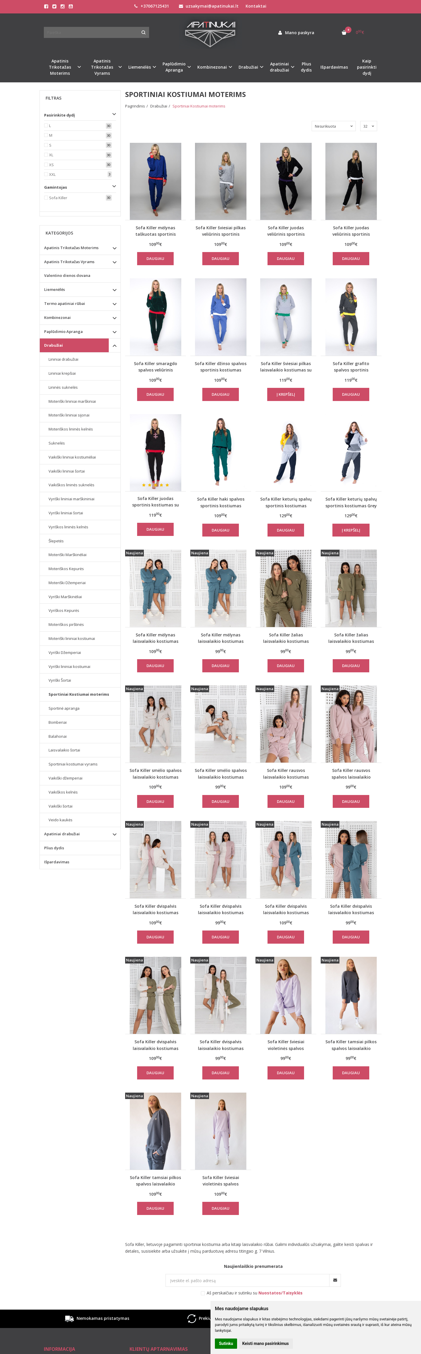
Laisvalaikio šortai (64, 750)
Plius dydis (306, 67)
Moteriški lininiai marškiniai (72, 401)
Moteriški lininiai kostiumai (72, 638)
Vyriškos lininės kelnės (68, 527)
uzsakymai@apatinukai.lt (209, 6)
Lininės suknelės (63, 387)
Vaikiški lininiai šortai (67, 471)
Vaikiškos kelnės (63, 792)
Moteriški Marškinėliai (68, 554)
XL (51, 154)
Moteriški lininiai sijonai (69, 415)
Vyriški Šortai (60, 680)
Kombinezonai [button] (212, 67)
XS (51, 164)
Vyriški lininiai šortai (66, 512)
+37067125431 (151, 6)
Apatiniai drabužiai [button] (279, 67)
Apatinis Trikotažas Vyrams (69, 261)
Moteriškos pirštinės (66, 624)
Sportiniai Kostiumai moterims (79, 694)
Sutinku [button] (226, 1343)
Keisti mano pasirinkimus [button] (265, 1343)
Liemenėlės (54, 289)
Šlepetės (56, 541)
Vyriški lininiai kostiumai (69, 666)
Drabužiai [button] (248, 67)
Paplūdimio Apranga (63, 331)
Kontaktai (256, 6)
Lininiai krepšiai (62, 373)
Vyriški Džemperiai (65, 652)
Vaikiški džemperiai (65, 778)
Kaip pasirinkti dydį (367, 67)
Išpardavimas (334, 67)
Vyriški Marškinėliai (65, 596)
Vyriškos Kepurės (64, 610)
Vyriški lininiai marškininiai (71, 498)
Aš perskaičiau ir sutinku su (255, 1293)
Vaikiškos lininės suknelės (71, 484)
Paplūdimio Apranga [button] (174, 67)
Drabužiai (53, 345)
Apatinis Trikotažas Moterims (71, 247)
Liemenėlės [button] (139, 67)
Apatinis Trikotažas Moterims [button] (60, 67)
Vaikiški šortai (61, 806)
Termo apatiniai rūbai (64, 303)
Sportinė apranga (64, 708)
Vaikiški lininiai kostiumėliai (72, 457)
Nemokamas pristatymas (96, 1319)
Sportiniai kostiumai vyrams (73, 764)
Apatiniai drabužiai (62, 833)
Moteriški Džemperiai (67, 582)
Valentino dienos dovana (67, 275)
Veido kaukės (61, 819)
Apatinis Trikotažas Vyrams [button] (102, 67)
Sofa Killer (58, 197)
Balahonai (58, 736)
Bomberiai (58, 722)
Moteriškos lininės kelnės (71, 429)
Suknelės (57, 443)
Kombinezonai (57, 317)
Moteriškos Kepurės (66, 568)
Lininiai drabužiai (63, 359)
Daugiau (155, 258)
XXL (52, 174)
